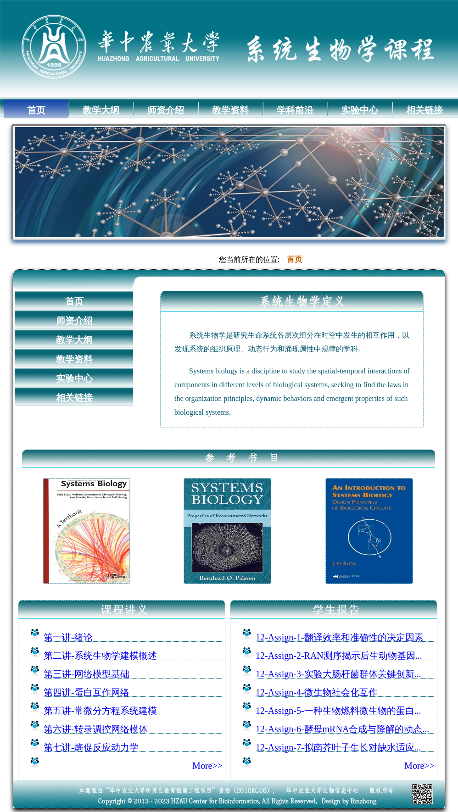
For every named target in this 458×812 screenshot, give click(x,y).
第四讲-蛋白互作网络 (86, 692)
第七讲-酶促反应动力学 (91, 747)
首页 (36, 110)
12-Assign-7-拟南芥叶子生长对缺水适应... (338, 747)
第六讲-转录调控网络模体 (96, 729)
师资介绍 (165, 110)
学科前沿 (295, 110)
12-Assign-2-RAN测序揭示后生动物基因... (339, 656)
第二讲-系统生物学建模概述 (100, 656)
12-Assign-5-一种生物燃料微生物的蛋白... (338, 711)
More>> (207, 766)
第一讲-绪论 (68, 637)
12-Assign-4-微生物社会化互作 (317, 692)
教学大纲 (101, 110)
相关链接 (424, 110)
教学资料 (230, 110)
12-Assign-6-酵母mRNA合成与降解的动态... (342, 729)
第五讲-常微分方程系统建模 (100, 711)
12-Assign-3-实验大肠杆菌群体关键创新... (338, 674)
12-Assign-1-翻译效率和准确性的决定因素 (340, 637)
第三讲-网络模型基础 (86, 674)
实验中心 (359, 110)
